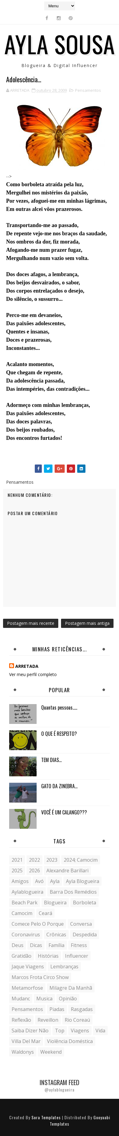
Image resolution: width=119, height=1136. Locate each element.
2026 (34, 870)
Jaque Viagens (28, 966)
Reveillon (48, 1020)
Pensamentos (88, 90)
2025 (17, 870)
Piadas (56, 1009)
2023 (51, 859)
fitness (79, 945)
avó (39, 881)
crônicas (56, 934)
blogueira (55, 902)
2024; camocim (81, 859)
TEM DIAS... (51, 760)
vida (100, 1030)
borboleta (84, 902)
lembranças (64, 966)
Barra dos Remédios (73, 892)
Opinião (68, 998)
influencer (76, 956)
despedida (85, 934)
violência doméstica (70, 1041)
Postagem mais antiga (87, 623)
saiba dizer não (30, 1030)
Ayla (55, 881)
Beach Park (25, 902)
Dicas (36, 945)
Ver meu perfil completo (33, 674)
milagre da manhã (70, 988)
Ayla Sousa (59, 43)
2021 (17, 859)
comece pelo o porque (38, 924)
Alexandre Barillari (67, 870)
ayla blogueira (82, 881)
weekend (51, 1052)
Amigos (20, 881)
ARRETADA (26, 666)
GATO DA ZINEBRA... (59, 786)
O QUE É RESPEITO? (59, 733)
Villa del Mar (26, 1041)
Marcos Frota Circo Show (40, 977)
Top (59, 1030)
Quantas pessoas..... (59, 707)
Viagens (80, 1030)
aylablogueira (27, 892)
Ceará (45, 913)
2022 (34, 859)
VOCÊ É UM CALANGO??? (64, 812)
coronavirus (26, 934)
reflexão (21, 1020)
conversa (81, 924)
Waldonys (23, 1052)
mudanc (21, 998)
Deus (17, 945)
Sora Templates (46, 1117)
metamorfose (27, 988)
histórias (48, 956)
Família (56, 945)
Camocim (22, 913)
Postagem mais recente (30, 623)
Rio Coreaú (77, 1020)
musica (44, 998)
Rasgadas (82, 1009)
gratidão (21, 956)
